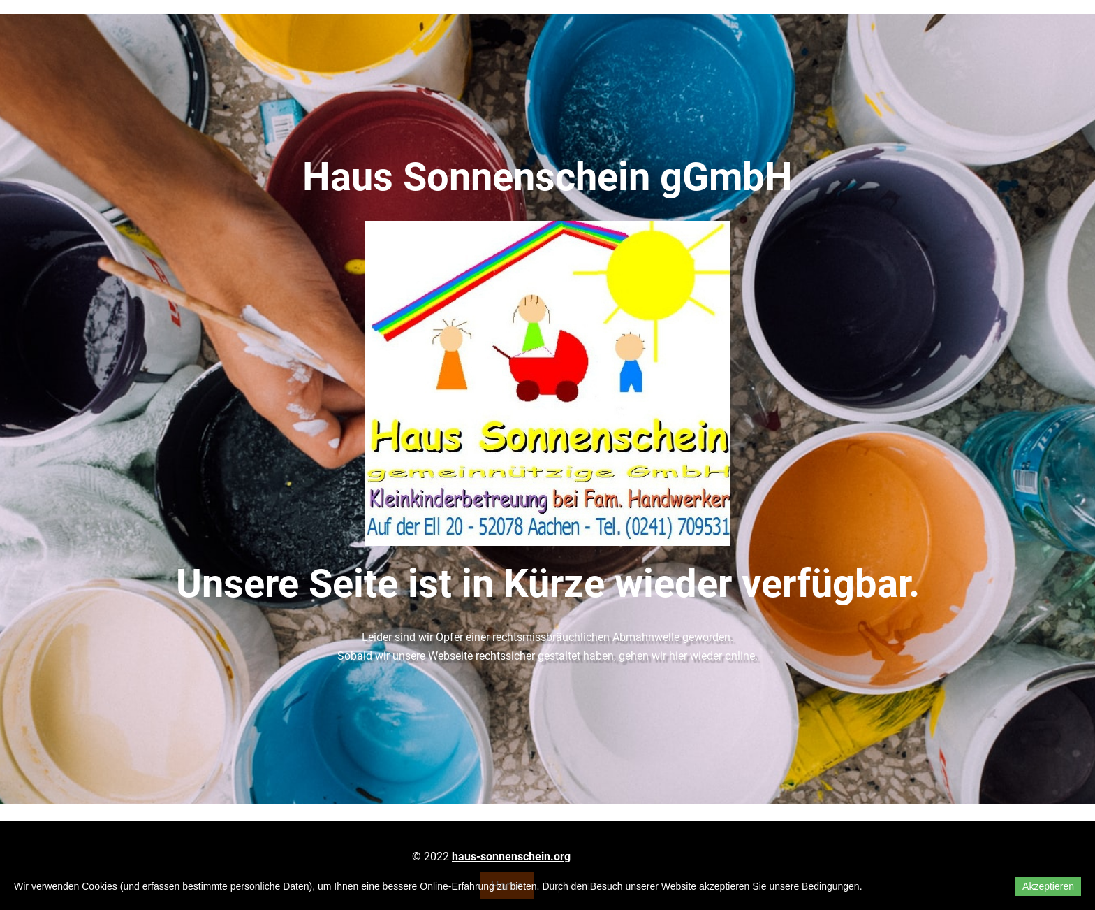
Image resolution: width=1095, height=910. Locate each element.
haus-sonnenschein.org (511, 856)
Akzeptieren (1048, 886)
